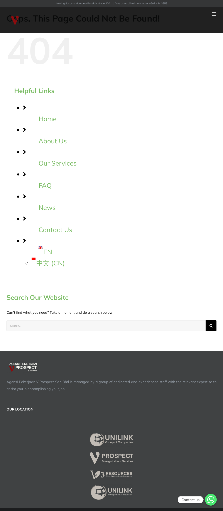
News (47, 207)
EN (45, 252)
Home (47, 119)
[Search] (211, 325)
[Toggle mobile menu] (214, 14)
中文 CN (48, 263)
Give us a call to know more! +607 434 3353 (141, 3)
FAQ (45, 185)
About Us (53, 141)
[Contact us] (211, 500)
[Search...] (106, 325)
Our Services (58, 163)
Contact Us (55, 230)
